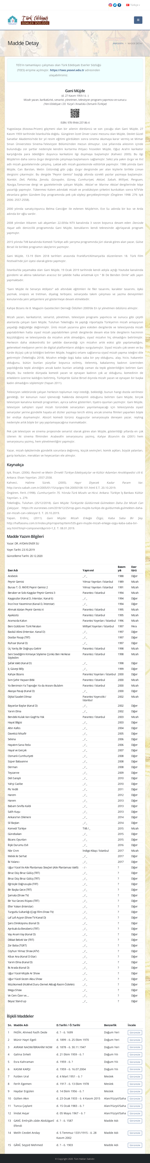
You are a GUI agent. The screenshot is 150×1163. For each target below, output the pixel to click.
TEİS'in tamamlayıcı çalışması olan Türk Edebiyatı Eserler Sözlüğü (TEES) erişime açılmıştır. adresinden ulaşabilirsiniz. (58, 70)
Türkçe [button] (133, 5)
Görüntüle (135, 1032)
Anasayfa (118, 43)
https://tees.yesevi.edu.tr (67, 70)
